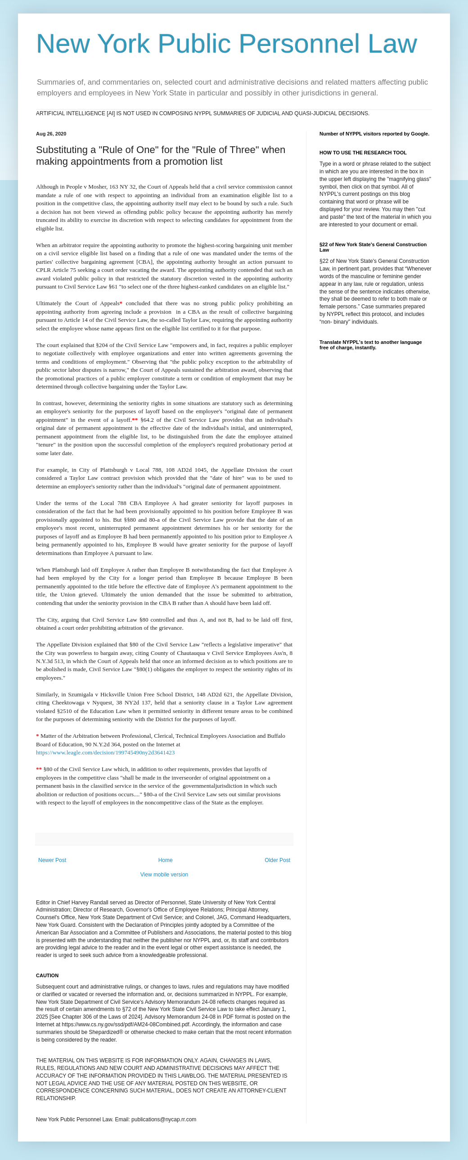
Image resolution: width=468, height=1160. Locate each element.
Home (165, 860)
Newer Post (52, 860)
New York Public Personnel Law (226, 43)
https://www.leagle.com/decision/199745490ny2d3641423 (105, 752)
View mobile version (164, 874)
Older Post (277, 860)
